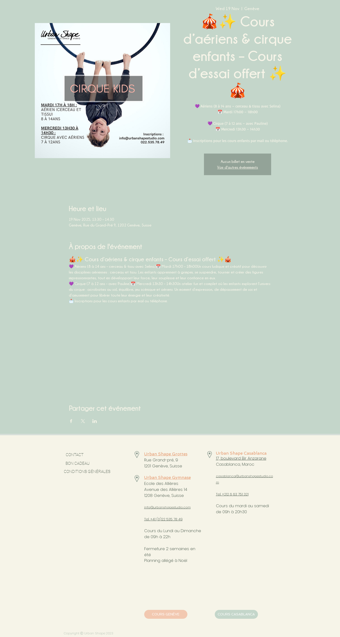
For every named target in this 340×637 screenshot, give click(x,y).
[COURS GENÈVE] (165, 614)
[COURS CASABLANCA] (236, 614)
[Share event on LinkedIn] (94, 421)
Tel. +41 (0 (152, 519)
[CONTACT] (75, 454)
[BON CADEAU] (91, 463)
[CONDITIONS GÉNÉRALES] (87, 471)
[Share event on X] (83, 421)
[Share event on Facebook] (71, 421)
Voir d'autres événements (237, 167)
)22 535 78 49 (171, 519)
